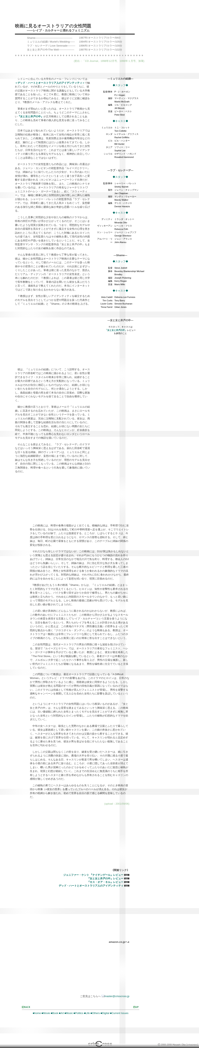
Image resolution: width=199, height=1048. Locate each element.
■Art (61, 1013)
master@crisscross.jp (115, 996)
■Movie (46, 1013)
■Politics (78, 1013)
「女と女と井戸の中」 (116, 330)
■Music (68, 1013)
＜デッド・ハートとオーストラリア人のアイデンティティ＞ (50, 82)
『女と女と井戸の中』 (30, 116)
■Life (87, 1013)
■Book (54, 1013)
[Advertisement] (61, 69)
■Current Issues (119, 1013)
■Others (95, 1013)
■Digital (104, 1013)
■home (37, 1013)
